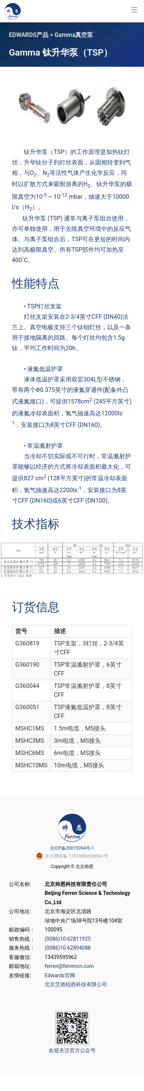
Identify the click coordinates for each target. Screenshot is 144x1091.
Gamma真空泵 (73, 34)
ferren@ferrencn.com (69, 966)
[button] (134, 9)
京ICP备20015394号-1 (72, 848)
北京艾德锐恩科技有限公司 (76, 984)
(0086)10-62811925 (68, 939)
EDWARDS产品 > (31, 34)
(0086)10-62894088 (68, 948)
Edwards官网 (60, 975)
